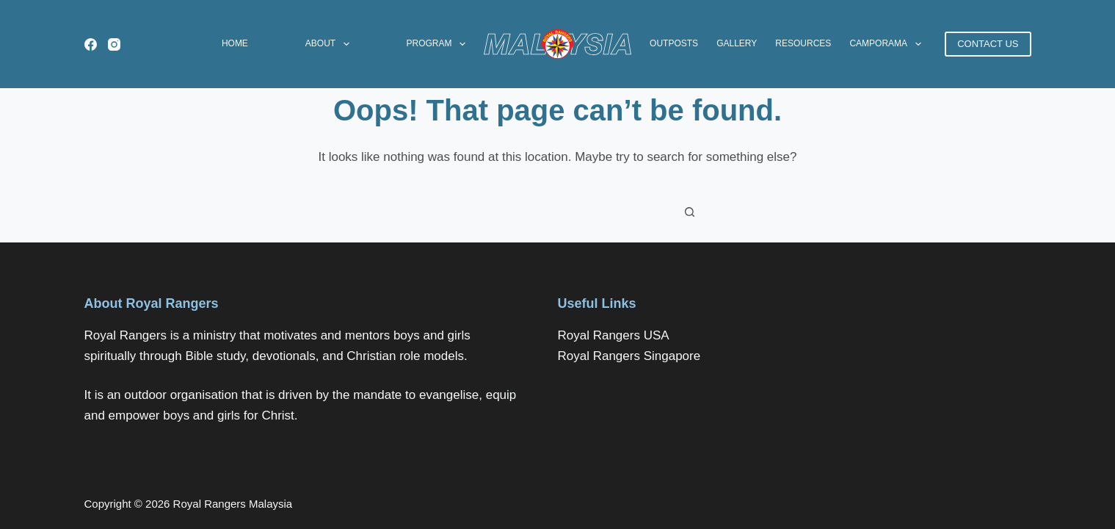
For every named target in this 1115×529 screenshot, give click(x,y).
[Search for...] (543, 211)
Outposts (674, 43)
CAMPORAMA (887, 44)
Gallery (736, 43)
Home (235, 43)
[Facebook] (90, 44)
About (330, 44)
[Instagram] (114, 44)
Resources (803, 43)
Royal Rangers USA (613, 335)
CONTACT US (987, 43)
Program (438, 44)
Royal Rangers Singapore (629, 356)
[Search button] (690, 211)
